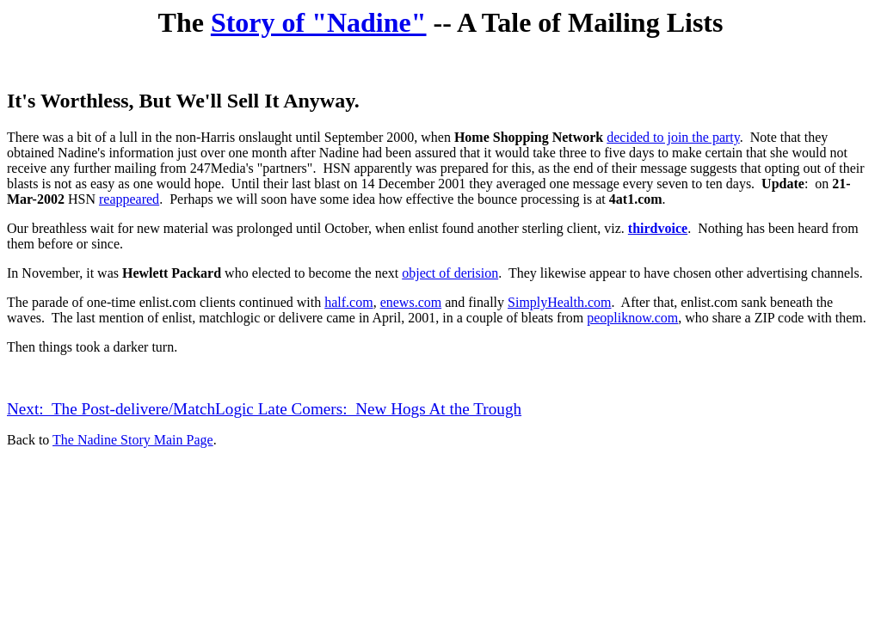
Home (472, 137)
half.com (348, 302)
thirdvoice (657, 228)
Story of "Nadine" (319, 22)
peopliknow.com (632, 317)
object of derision (450, 273)
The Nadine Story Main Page (132, 439)
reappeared (129, 199)
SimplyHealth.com (559, 302)
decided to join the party (673, 137)
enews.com (411, 302)
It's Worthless (68, 100)
